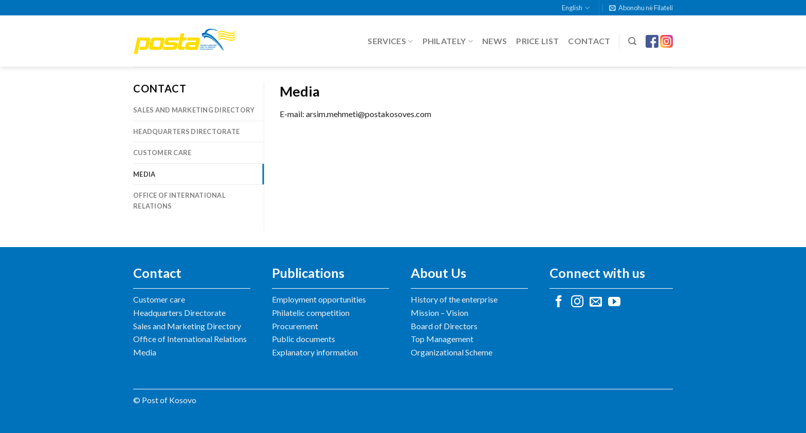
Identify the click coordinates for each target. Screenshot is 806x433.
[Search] (632, 41)
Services (390, 41)
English (575, 8)
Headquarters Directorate (186, 131)
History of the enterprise (454, 299)
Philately (448, 41)
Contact (589, 41)
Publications (308, 272)
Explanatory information (315, 352)
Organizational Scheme (451, 352)
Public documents (303, 339)
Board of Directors (444, 326)
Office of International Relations (179, 200)
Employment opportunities (319, 299)
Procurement (295, 326)
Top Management (442, 339)
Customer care (162, 152)
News (494, 41)
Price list (537, 41)
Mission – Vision (439, 312)
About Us (438, 272)
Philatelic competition (311, 312)
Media (144, 174)
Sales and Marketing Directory (193, 110)
